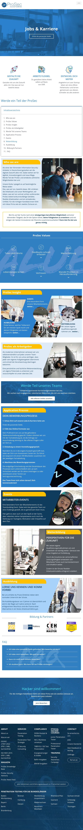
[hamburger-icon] (79, 3)
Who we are (10, 118)
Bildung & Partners (14, 148)
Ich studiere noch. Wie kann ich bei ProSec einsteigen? (30, 664)
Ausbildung (10, 145)
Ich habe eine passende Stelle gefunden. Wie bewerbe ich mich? (34, 649)
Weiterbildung (11, 141)
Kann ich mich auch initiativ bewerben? (24, 659)
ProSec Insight (11, 125)
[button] (38, 54)
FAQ (8, 151)
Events (8, 138)
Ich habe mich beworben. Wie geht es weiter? (27, 654)
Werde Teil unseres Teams (16, 131)
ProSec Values (11, 121)
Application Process (13, 135)
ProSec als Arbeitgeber (15, 128)
